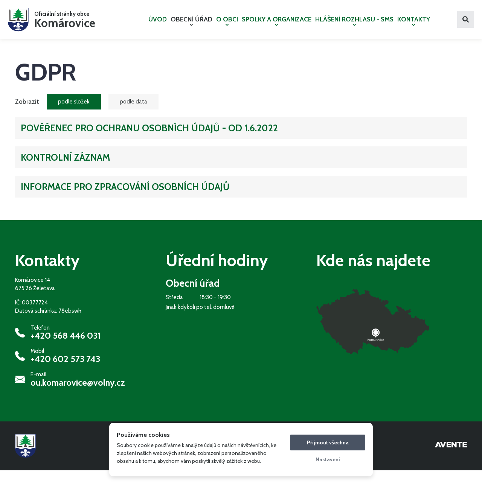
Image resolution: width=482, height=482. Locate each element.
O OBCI (227, 26)
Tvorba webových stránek (451, 457)
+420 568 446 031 (66, 347)
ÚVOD (157, 25)
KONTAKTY (413, 26)
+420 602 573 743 (65, 371)
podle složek (74, 113)
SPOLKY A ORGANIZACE (276, 26)
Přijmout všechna (328, 442)
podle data (133, 113)
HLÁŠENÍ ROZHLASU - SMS (354, 26)
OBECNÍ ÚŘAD (191, 26)
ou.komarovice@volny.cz (78, 394)
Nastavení (328, 459)
